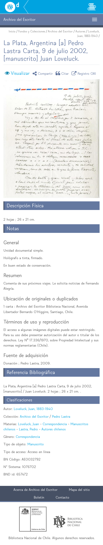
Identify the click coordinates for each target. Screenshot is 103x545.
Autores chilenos (53, 429)
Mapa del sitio (79, 489)
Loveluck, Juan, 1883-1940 (33, 409)
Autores (80, 31)
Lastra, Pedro (28, 429)
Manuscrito (35, 444)
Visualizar (20, 73)
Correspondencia (55, 424)
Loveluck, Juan (28, 424)
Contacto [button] (62, 497)
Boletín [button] (39, 497)
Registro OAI (85, 73)
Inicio (12, 31)
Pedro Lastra (61, 416)
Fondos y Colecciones (31, 31)
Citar (63, 73)
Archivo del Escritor (60, 31)
